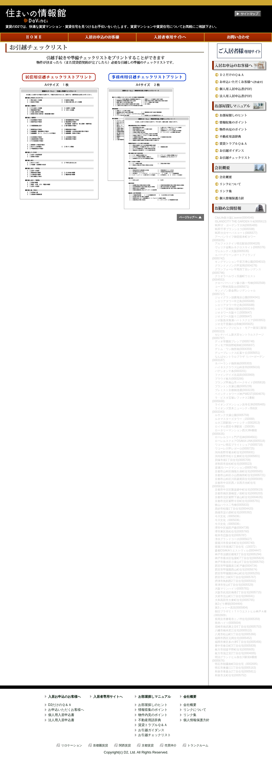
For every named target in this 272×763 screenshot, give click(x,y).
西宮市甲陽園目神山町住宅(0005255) (237, 573)
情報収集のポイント (153, 710)
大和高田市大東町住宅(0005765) (235, 599)
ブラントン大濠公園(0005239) (233, 386)
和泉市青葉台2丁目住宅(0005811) (235, 671)
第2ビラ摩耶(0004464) (228, 603)
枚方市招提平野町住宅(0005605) (235, 649)
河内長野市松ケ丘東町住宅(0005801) (237, 456)
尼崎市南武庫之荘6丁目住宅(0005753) (238, 626)
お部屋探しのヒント (153, 705)
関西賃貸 (125, 745)
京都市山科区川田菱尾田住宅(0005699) (239, 478)
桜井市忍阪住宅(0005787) (230, 535)
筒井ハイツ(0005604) (228, 622)
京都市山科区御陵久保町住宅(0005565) (239, 471)
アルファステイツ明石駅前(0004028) (237, 243)
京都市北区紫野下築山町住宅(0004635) (239, 497)
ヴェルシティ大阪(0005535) (232, 251)
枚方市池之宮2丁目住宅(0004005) (235, 653)
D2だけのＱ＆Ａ (60, 705)
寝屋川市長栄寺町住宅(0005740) (235, 542)
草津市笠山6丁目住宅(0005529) (234, 584)
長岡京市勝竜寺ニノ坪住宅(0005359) (237, 619)
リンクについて (194, 710)
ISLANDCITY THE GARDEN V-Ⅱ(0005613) (241, 221)
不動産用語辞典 (149, 720)
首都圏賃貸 (100, 745)
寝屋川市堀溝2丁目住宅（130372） (236, 546)
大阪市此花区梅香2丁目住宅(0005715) (238, 592)
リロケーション (71, 745)
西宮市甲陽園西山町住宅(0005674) (236, 569)
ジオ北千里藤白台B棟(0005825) (234, 323)
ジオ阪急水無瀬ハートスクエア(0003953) (240, 320)
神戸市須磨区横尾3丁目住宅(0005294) (238, 554)
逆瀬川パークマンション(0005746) (236, 467)
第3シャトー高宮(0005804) (231, 607)
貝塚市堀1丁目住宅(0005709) (233, 459)
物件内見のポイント (153, 715)
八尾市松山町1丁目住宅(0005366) (235, 634)
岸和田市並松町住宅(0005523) (233, 463)
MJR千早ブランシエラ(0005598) (235, 229)
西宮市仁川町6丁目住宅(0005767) (235, 577)
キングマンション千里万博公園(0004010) (240, 261)
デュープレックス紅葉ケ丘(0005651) (237, 352)
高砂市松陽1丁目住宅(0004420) (234, 508)
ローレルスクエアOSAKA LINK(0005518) (240, 440)
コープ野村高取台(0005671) (232, 286)
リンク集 (189, 715)
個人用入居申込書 (61, 715)
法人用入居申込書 (61, 720)
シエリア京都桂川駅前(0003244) (235, 308)
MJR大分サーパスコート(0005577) (236, 232)
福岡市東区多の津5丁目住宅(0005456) (238, 641)
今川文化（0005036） (228, 516)
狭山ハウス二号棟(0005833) (232, 504)
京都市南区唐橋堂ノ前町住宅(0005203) (239, 493)
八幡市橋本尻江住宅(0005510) (233, 630)
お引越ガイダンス (151, 730)
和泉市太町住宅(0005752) (230, 675)
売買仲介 (171, 745)
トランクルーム (197, 745)
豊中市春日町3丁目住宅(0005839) (235, 645)
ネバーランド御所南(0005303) (233, 363)
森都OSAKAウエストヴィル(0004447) (238, 550)
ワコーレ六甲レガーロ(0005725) (235, 448)
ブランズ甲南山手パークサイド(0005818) (240, 382)
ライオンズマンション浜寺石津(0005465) (240, 404)
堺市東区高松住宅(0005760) (232, 531)
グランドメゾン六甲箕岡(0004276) (236, 265)
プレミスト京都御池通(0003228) (235, 390)
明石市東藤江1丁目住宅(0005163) (235, 667)
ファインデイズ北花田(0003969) (235, 374)
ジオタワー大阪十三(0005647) (233, 312)
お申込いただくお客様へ (66, 710)
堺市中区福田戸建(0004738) (232, 527)
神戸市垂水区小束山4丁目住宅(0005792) (239, 561)
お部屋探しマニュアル (154, 697)
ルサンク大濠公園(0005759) (232, 415)
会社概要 (189, 697)
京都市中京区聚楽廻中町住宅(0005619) (239, 489)
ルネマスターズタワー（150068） (235, 418)
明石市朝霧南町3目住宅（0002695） (237, 663)
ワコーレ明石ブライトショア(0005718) (239, 444)
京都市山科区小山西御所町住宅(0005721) (240, 475)
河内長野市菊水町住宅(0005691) (235, 452)
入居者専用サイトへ (108, 697)
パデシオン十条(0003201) (230, 371)
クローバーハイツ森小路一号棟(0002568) (240, 282)
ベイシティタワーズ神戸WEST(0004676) (240, 393)
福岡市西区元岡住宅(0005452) (233, 638)
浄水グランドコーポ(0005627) (233, 539)
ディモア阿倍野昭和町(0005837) (235, 345)
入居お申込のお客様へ (64, 697)
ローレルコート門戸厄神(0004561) (236, 437)
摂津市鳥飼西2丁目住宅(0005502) (235, 580)
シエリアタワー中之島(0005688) (235, 301)
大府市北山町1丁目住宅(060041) (235, 596)
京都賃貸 (148, 745)
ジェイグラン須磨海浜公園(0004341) (237, 297)
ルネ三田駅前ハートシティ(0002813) (237, 422)
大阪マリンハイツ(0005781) (232, 588)
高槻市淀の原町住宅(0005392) (233, 512)
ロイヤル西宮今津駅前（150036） (235, 426)
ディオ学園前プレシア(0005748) (235, 341)
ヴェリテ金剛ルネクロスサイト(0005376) (240, 247)
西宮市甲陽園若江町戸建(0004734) (236, 565)
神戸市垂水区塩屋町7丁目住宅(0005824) (239, 558)
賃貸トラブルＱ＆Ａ (152, 725)
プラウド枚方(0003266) (229, 378)
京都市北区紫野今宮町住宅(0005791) (237, 501)
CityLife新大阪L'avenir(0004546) (234, 217)
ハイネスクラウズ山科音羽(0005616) (237, 367)
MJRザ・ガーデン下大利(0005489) (236, 225)
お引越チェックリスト (154, 735)
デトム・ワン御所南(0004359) (233, 349)
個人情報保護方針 (196, 720)
